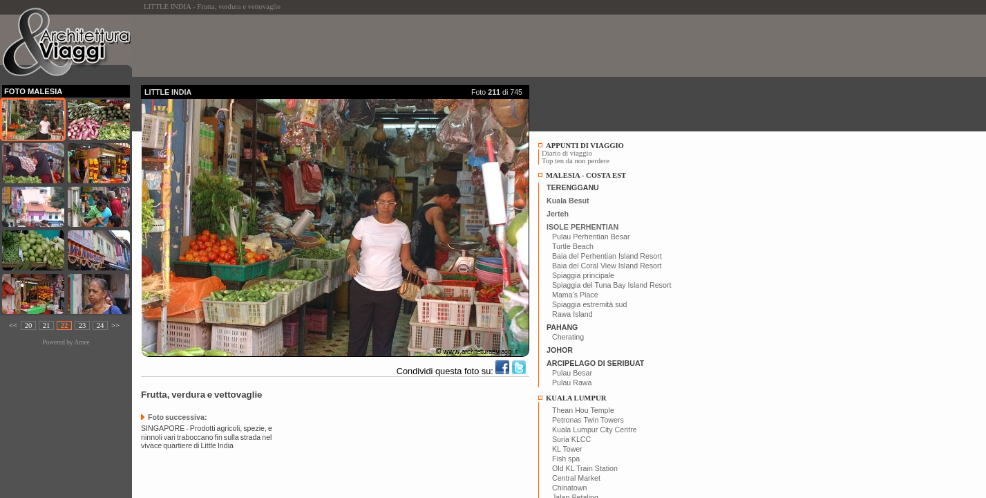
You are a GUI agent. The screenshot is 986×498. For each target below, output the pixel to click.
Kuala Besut (568, 200)
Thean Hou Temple (583, 410)
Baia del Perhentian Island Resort (607, 256)
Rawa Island (572, 314)
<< (13, 325)
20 (28, 325)
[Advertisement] (392, 46)
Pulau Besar (572, 373)
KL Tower (567, 449)
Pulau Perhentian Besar (591, 236)
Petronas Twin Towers (588, 420)
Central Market (576, 478)
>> (115, 325)
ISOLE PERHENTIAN (582, 227)
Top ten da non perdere (575, 161)
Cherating (568, 337)
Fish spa (566, 458)
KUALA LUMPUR (576, 398)
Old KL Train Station (585, 468)
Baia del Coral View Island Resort (607, 265)
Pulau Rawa (571, 382)
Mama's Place (575, 294)
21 (46, 325)
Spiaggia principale (583, 275)
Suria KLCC (571, 439)
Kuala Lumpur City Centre (594, 429)
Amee (81, 342)
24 (100, 325)
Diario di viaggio (567, 153)
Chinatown (569, 487)
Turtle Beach (573, 246)
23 (82, 325)
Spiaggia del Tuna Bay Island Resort (611, 285)
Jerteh (558, 214)
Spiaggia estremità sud (589, 304)
